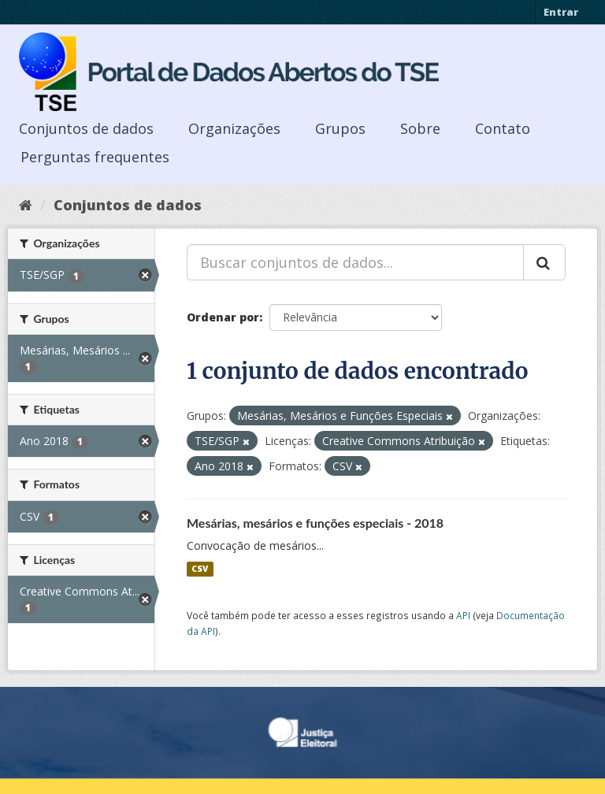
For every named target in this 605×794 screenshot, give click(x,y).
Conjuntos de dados (86, 128)
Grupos (340, 128)
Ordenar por (223, 317)
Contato (502, 128)
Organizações (234, 128)
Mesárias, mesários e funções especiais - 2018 (315, 522)
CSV (199, 568)
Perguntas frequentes (94, 156)
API (463, 615)
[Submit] (544, 262)
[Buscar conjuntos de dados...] (355, 262)
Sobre (420, 128)
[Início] (25, 204)
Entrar (561, 12)
